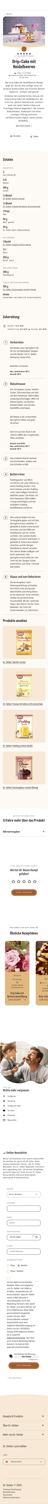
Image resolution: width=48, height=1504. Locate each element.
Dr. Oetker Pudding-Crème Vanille (17, 245)
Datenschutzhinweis (11, 1498)
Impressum (7, 1495)
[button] (24, 51)
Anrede (10, 1189)
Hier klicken (26, 1357)
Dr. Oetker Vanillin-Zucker (14, 199)
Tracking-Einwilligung (12, 1489)
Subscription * (15, 1260)
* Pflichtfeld (14, 1378)
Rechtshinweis (9, 1492)
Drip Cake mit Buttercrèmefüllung (17, 973)
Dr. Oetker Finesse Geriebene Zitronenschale (21, 207)
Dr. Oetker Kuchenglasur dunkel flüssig (19, 290)
